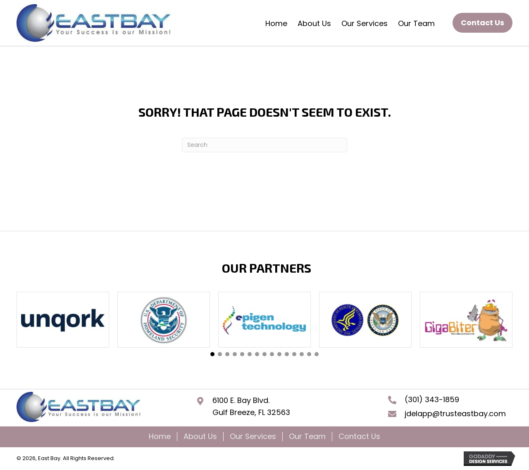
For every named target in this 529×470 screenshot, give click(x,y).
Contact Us (359, 436)
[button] (482, 23)
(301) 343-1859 (432, 399)
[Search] (264, 145)
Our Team (307, 436)
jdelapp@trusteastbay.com (455, 413)
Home (160, 436)
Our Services (253, 436)
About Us (200, 436)
